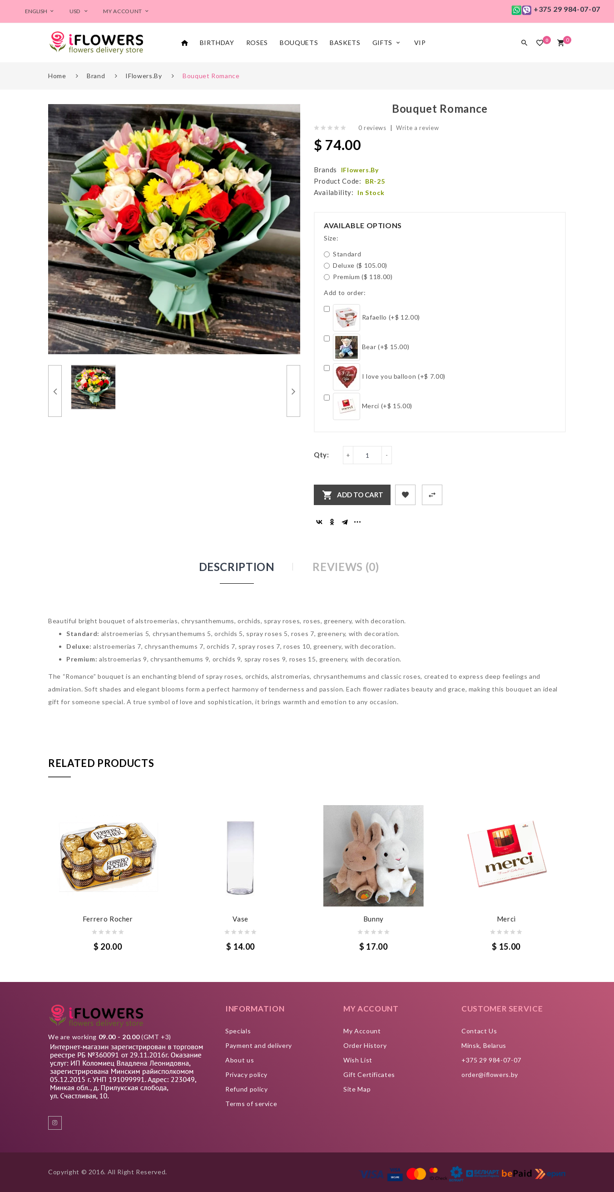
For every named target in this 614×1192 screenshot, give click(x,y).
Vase (240, 919)
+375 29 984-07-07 (491, 1060)
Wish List (357, 1060)
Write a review (417, 127)
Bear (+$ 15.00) (366, 347)
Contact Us (479, 1031)
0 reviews (372, 127)
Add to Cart (360, 495)
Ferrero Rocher (108, 919)
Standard (342, 254)
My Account (362, 1031)
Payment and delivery (258, 1045)
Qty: (321, 455)
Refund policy (246, 1089)
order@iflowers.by (489, 1074)
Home (57, 76)
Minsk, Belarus (483, 1045)
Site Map (357, 1089)
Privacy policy (246, 1074)
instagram (55, 1123)
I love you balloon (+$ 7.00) (385, 377)
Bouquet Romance (211, 76)
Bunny (373, 919)
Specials (238, 1031)
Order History (364, 1045)
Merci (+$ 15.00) (368, 406)
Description (237, 566)
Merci (506, 919)
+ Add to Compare (432, 495)
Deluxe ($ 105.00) (355, 265)
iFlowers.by (143, 76)
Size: (331, 238)
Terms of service (251, 1103)
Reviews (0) (345, 566)
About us (239, 1060)
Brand (96, 76)
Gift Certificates (369, 1074)
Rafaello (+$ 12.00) (372, 317)
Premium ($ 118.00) (358, 276)
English (40, 11)
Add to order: (345, 292)
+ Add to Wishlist (405, 495)
